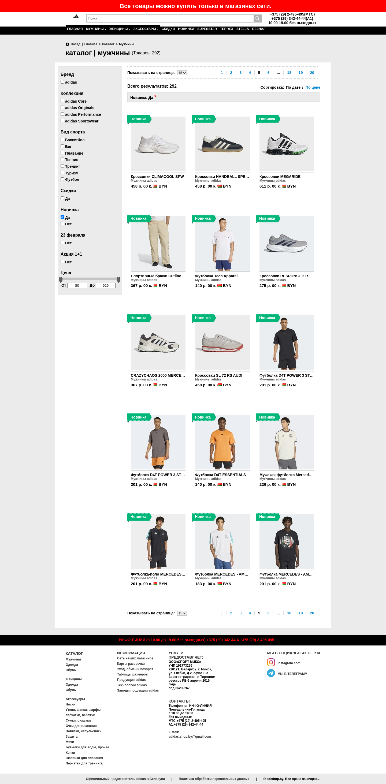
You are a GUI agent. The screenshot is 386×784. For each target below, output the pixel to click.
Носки (70, 704)
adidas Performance (81, 114)
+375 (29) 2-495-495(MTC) (292, 14)
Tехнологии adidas (132, 685)
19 (301, 72)
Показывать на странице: (151, 72)
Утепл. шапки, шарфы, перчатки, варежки (84, 712)
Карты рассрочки (131, 664)
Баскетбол (73, 140)
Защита (71, 736)
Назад (75, 44)
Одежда (72, 665)
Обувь (71, 670)
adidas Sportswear (79, 121)
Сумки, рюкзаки (78, 720)
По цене (313, 87)
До (103, 285)
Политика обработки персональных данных (214, 779)
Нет (66, 224)
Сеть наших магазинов (135, 658)
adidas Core (74, 101)
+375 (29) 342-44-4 (223, 640)
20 (312, 72)
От (74, 285)
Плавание (72, 153)
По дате (294, 87)
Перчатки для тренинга (84, 763)
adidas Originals (77, 108)
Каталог (74, 653)
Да (65, 198)
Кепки (70, 753)
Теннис (69, 160)
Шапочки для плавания (84, 758)
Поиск (258, 18)
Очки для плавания (81, 726)
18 (289, 72)
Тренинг (70, 166)
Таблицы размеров (132, 674)
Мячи (70, 742)
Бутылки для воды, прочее (87, 747)
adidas (69, 82)
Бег (66, 146)
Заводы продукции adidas (138, 690)
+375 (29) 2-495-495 (257, 640)
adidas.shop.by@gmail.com (190, 736)
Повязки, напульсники (84, 731)
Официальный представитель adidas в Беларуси (125, 779)
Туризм (70, 173)
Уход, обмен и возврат (135, 669)
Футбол (70, 179)
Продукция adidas (131, 680)
